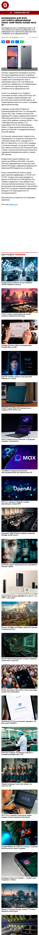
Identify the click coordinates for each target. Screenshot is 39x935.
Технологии (14, 37)
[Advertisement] (19, 228)
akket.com (14, 204)
